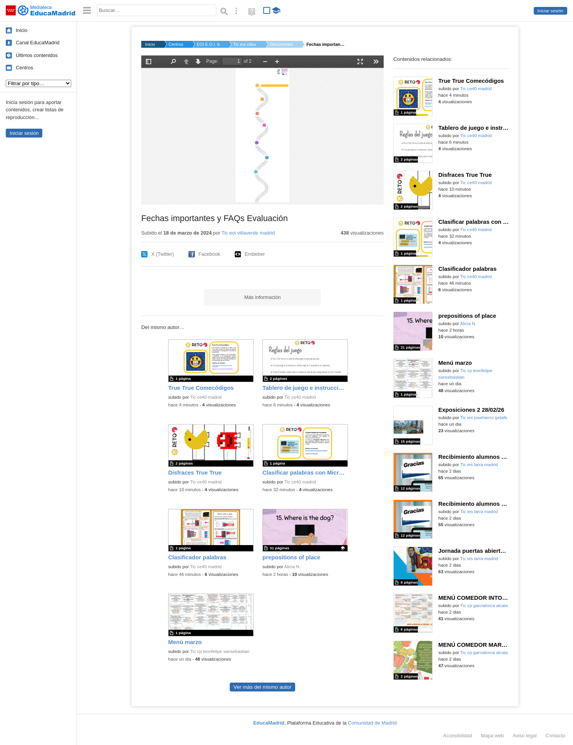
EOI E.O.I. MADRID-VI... (208, 44)
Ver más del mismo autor (262, 687)
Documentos (281, 44)
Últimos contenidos (37, 55)
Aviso (524, 735)
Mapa (492, 735)
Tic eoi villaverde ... (244, 44)
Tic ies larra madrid (479, 464)
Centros (24, 67)
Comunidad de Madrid (372, 723)
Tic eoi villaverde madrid (248, 233)
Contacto (555, 735)
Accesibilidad (457, 735)
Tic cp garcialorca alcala (484, 605)
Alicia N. (292, 566)
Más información (262, 297)
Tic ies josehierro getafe (483, 417)
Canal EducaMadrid (37, 42)
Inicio (21, 30)
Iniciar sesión (550, 10)
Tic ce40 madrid (206, 397)
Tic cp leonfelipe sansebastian (219, 651)
